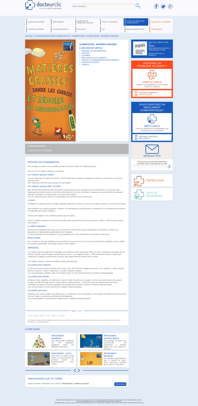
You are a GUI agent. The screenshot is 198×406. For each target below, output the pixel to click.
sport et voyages (109, 22)
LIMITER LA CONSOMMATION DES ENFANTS (100, 60)
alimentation (78, 36)
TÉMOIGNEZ (120, 384)
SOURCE (85, 65)
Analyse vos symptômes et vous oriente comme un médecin (152, 79)
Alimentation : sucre (61, 353)
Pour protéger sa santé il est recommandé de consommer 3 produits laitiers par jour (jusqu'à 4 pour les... (103, 342)
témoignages (156, 29)
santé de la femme (36, 29)
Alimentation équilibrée (57, 337)
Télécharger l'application (152, 93)
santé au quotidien (36, 22)
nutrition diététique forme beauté (135, 22)
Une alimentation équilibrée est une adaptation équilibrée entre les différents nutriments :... (51, 341)
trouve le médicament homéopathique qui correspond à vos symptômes (152, 123)
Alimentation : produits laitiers (115, 337)
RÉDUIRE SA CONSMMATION (94, 51)
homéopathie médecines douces (85, 22)
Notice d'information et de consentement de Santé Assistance (99, 401)
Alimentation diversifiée (40, 151)
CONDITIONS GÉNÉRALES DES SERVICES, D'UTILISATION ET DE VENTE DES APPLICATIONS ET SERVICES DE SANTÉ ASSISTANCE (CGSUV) (99, 400)
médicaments (58, 22)
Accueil (29, 36)
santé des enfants (61, 29)
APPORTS (86, 53)
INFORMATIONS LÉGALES (62, 402)
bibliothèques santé (135, 29)
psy (103, 29)
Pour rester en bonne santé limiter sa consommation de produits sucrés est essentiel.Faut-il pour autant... (51, 358)
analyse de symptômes (161, 22)
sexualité (81, 29)
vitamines (70, 252)
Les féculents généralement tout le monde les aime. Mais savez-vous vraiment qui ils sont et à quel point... (103, 358)
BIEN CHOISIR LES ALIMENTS (94, 58)
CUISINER (86, 55)
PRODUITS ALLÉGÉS (90, 62)
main (63, 183)
